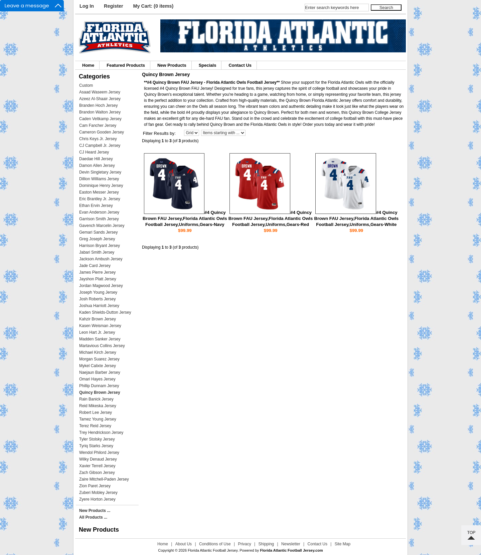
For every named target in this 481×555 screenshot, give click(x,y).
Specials (207, 65)
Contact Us (240, 65)
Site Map (342, 544)
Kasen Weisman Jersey (100, 325)
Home (88, 65)
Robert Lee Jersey (95, 412)
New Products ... (94, 510)
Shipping (266, 544)
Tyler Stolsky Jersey (97, 439)
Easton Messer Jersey (99, 192)
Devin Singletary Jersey (100, 172)
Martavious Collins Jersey (102, 345)
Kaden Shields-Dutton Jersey (105, 312)
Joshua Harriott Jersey (99, 305)
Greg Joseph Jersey (97, 239)
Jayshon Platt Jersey (97, 279)
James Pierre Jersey (97, 272)
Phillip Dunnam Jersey (99, 385)
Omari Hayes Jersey (97, 379)
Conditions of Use (215, 544)
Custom (86, 85)
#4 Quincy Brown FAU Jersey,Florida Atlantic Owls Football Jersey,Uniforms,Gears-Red (270, 218)
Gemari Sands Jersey (98, 232)
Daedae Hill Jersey (96, 159)
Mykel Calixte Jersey (97, 365)
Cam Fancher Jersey (97, 125)
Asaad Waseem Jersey (99, 92)
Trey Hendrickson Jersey (101, 432)
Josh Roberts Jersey (97, 299)
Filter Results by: (159, 133)
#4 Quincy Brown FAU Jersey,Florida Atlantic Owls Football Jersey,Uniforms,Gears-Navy (185, 218)
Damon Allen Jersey (97, 165)
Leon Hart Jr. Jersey (97, 332)
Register (113, 6)
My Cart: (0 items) (153, 6)
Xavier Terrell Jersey (97, 466)
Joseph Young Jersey (98, 292)
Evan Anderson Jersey (99, 212)
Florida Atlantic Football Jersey (212, 550)
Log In (86, 6)
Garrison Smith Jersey (99, 219)
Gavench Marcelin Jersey (101, 225)
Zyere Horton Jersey (97, 499)
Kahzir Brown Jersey (97, 319)
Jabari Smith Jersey (96, 252)
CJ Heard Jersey (94, 152)
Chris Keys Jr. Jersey (98, 138)
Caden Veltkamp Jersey (100, 118)
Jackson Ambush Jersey (100, 259)
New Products (171, 65)
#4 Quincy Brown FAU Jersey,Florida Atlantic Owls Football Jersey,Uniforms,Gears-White (356, 218)
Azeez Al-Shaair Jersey (100, 98)
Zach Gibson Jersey (97, 472)
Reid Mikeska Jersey (97, 405)
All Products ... (93, 517)
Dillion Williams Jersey (99, 179)
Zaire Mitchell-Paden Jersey (104, 479)
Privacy (244, 544)
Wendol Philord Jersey (99, 452)
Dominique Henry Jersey (101, 185)
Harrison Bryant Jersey (99, 245)
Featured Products (126, 65)
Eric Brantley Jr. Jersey (99, 199)
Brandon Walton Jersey (100, 112)
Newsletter (290, 544)
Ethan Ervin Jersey (96, 205)
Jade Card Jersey (95, 265)
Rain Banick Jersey (96, 399)
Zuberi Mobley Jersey (98, 492)
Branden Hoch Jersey (98, 105)
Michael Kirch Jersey (97, 352)
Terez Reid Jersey (95, 426)
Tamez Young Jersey (97, 419)
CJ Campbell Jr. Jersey (99, 145)
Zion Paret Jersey (95, 486)
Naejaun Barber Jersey (99, 372)
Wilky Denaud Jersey (98, 459)
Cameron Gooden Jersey (101, 132)
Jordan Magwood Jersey (101, 285)
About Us (183, 544)
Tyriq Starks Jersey (96, 446)
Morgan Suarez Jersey (99, 359)
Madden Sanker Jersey (99, 339)
